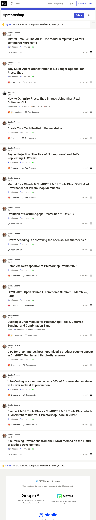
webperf (47, 106)
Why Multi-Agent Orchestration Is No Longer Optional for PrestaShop (46, 70)
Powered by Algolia (55, 4)
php (10, 329)
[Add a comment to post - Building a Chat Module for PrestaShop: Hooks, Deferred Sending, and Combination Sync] (15, 335)
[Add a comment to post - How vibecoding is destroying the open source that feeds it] (15, 250)
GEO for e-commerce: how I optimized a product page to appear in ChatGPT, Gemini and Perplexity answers (50, 353)
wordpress (12, 106)
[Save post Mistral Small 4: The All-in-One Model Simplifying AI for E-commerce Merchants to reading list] (91, 52)
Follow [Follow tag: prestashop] (79, 15)
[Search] (11, 3)
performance (36, 106)
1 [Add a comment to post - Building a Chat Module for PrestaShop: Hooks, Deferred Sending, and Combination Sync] (30, 335)
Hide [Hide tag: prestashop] (89, 15)
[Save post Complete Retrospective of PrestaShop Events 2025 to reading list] (91, 276)
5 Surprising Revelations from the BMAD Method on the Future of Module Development (50, 443)
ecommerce (25, 47)
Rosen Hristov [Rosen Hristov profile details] (13, 316)
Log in (70, 3)
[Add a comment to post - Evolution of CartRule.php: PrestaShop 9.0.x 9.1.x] (15, 224)
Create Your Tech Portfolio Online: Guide (35, 128)
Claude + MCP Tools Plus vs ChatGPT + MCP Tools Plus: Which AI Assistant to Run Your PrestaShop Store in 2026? (50, 413)
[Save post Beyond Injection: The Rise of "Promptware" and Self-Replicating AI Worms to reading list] (91, 168)
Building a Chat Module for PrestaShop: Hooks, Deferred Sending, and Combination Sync (45, 323)
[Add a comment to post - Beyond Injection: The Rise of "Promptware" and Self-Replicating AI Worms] (13, 168)
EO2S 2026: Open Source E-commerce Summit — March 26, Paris (48, 294)
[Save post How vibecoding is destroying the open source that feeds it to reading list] (91, 250)
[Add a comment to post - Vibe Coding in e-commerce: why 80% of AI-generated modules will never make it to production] (13, 395)
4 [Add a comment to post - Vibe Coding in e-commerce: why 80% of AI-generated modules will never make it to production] (29, 394)
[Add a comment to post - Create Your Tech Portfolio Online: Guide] (13, 138)
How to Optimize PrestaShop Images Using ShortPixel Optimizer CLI (44, 100)
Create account (85, 3)
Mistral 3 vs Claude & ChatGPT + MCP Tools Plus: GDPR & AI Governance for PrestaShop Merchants (48, 186)
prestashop (13, 47)
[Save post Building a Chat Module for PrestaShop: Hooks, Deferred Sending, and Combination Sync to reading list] (91, 335)
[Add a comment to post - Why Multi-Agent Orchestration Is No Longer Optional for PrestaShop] (13, 82)
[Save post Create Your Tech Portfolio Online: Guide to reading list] (91, 138)
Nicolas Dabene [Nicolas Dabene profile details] (14, 33)
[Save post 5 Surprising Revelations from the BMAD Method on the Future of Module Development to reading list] (91, 454)
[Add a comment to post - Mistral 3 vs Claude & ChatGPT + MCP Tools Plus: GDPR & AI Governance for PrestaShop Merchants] (13, 198)
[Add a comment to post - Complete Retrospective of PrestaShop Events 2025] (13, 276)
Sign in (8, 24)
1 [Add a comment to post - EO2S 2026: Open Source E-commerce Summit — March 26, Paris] (28, 305)
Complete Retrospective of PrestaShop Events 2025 (42, 266)
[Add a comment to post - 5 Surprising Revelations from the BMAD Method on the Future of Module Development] (15, 455)
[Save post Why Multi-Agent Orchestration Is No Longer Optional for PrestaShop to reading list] (91, 82)
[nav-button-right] (93, 23)
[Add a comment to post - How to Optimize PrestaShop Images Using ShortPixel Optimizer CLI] (15, 112)
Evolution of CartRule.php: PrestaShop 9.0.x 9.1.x (41, 214)
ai (33, 47)
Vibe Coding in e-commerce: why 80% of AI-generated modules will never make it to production (50, 383)
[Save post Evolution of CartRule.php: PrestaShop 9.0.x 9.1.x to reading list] (91, 224)
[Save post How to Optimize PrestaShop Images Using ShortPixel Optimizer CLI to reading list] (91, 112)
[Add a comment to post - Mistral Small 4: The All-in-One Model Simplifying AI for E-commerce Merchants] (15, 53)
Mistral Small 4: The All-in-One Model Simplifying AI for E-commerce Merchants (47, 41)
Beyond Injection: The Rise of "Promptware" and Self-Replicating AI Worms (43, 156)
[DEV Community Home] (4, 3)
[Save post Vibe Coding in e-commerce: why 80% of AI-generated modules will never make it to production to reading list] (91, 395)
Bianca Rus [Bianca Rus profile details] (12, 92)
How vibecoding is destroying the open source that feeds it (47, 240)
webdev (29, 329)
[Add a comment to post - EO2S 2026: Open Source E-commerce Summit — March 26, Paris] (13, 305)
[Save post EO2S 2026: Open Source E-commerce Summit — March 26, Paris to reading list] (91, 306)
